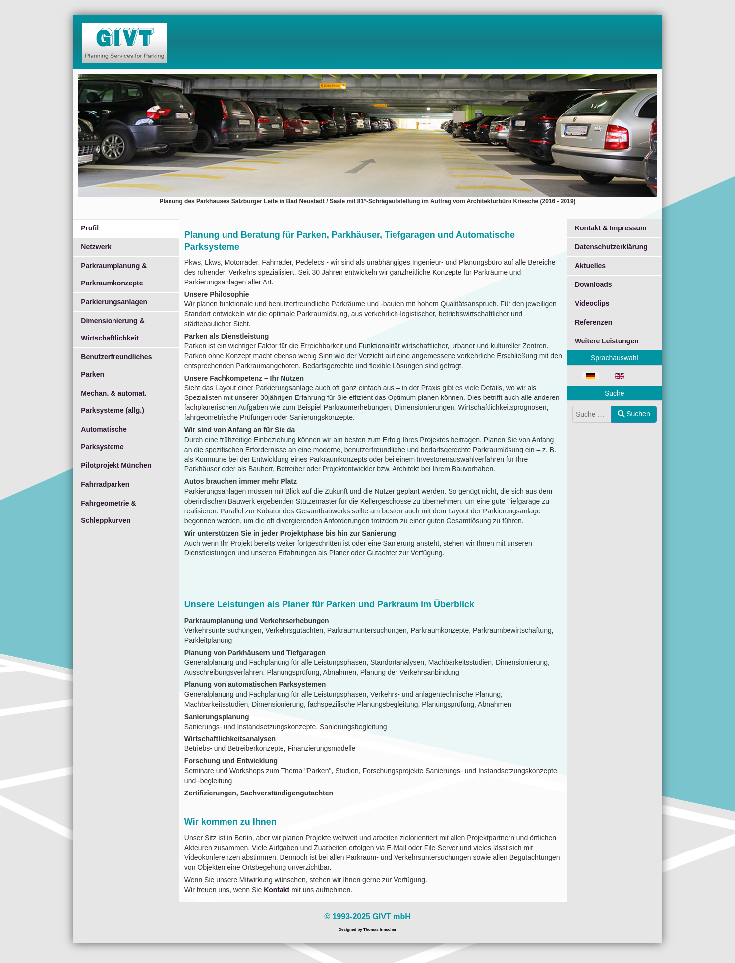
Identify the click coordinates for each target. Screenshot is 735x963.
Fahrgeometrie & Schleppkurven (108, 511)
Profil (90, 228)
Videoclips (592, 303)
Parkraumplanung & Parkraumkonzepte (114, 274)
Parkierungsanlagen (114, 302)
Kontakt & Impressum (611, 228)
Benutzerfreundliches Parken (116, 365)
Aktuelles (590, 266)
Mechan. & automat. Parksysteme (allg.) (113, 401)
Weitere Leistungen (607, 341)
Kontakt (276, 890)
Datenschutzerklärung (611, 247)
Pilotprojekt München (116, 465)
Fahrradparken (105, 484)
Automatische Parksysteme (104, 438)
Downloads (593, 284)
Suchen (634, 414)
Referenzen (593, 322)
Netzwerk (96, 247)
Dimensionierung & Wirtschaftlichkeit (112, 329)
